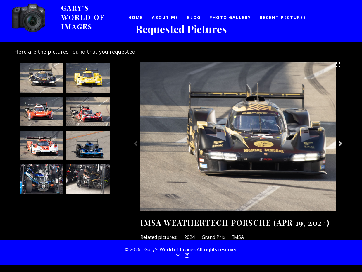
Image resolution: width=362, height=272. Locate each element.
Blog (194, 17)
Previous (136, 143)
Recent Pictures (283, 17)
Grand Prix (213, 237)
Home (135, 17)
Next (340, 143)
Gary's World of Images (83, 17)
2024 (189, 237)
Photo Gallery (230, 17)
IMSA (238, 237)
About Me (165, 17)
